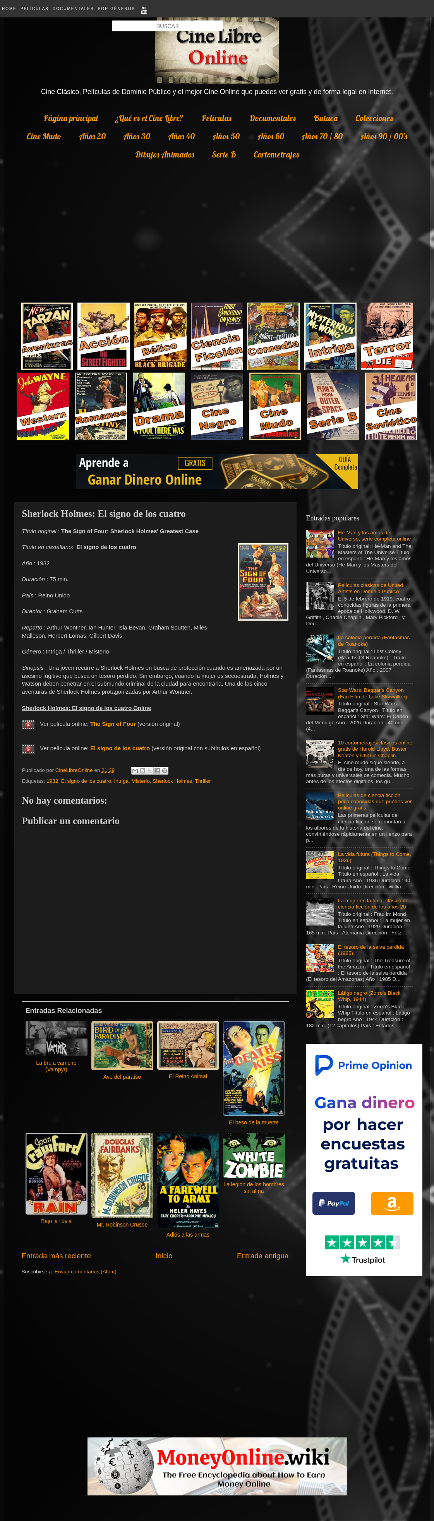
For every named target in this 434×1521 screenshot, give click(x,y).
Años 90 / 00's (383, 136)
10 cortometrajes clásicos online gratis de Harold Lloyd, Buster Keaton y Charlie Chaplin (375, 749)
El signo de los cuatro (86, 781)
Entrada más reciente (56, 1256)
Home (9, 9)
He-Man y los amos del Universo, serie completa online (374, 536)
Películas (35, 9)
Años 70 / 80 (322, 136)
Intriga (121, 781)
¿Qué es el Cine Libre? (149, 118)
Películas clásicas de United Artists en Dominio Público (370, 588)
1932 (52, 781)
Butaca (326, 118)
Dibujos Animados (164, 154)
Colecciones (374, 118)
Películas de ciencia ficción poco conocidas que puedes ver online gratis (375, 801)
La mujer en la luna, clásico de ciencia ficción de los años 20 (373, 904)
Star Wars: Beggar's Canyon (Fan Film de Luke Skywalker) (372, 693)
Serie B (224, 154)
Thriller (203, 781)
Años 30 (136, 136)
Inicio (164, 1256)
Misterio (141, 781)
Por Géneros (116, 9)
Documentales (73, 9)
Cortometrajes (276, 154)
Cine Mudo (44, 136)
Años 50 (226, 136)
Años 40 (181, 136)
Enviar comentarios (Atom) (86, 1272)
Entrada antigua (262, 1256)
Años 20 (92, 136)
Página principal (70, 118)
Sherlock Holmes (172, 781)
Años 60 (270, 136)
